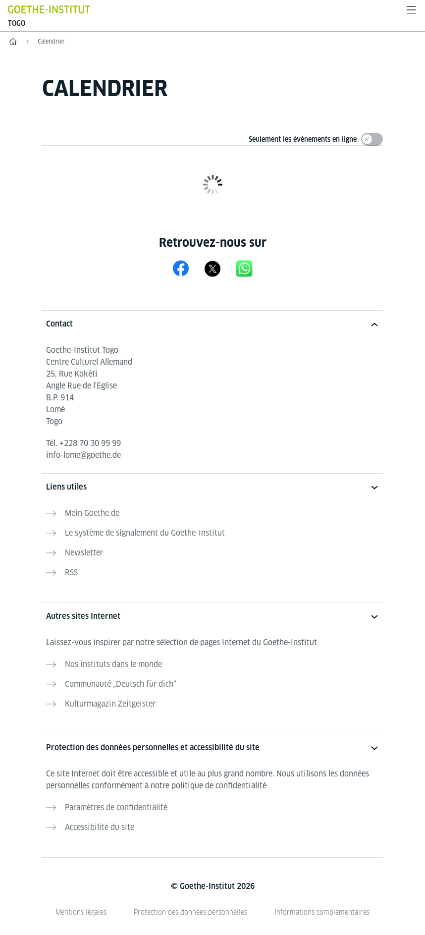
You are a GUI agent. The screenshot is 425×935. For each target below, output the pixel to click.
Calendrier (51, 41)
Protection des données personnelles (190, 912)
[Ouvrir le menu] (411, 10)
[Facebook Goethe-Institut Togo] (181, 268)
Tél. (83, 443)
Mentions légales (80, 912)
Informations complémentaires (322, 912)
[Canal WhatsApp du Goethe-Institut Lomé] (244, 268)
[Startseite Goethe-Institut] (49, 9)
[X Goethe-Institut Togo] (212, 268)
